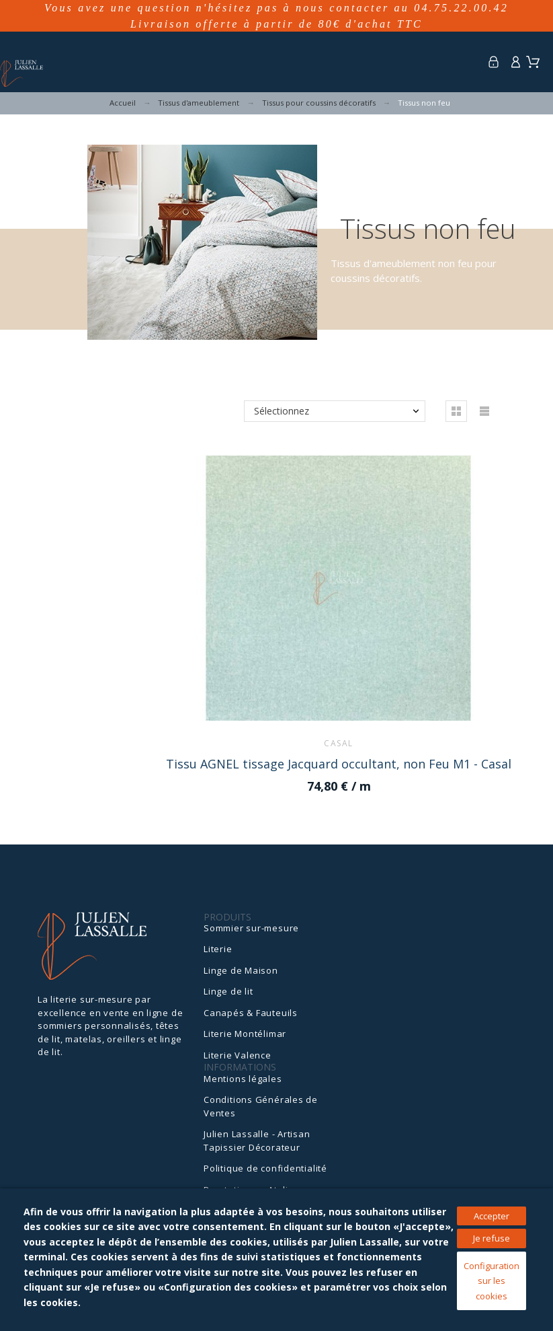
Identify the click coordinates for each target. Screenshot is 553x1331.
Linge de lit (228, 991)
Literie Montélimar (245, 1034)
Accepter (491, 1216)
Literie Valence (237, 1055)
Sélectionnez (281, 410)
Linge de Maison (241, 970)
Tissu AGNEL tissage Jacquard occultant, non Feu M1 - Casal (338, 764)
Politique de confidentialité (265, 1168)
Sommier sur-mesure (251, 928)
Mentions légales (243, 1079)
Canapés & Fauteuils (251, 1013)
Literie (218, 949)
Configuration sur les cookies (491, 1281)
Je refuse (491, 1238)
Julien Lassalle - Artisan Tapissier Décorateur (257, 1140)
